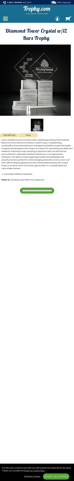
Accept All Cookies (56, 476)
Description (9, 135)
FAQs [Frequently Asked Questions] (28, 135)
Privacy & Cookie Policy (34, 470)
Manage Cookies (32, 476)
